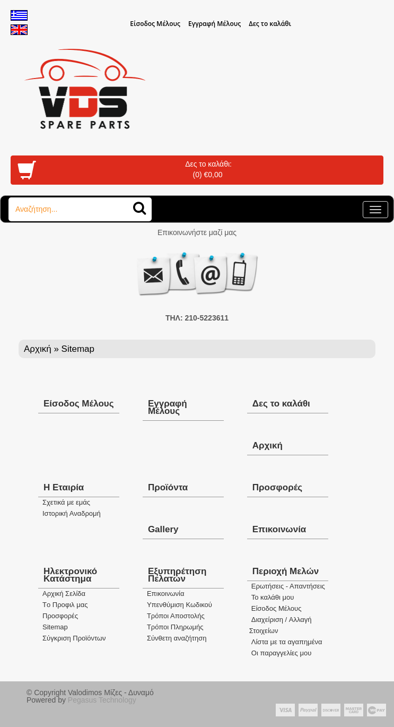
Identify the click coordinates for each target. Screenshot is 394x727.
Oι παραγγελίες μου (281, 653)
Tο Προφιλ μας (65, 605)
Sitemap (55, 627)
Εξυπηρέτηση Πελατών (177, 575)
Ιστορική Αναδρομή (71, 513)
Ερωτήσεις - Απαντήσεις (288, 586)
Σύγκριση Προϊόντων (74, 638)
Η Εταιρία (63, 487)
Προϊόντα (168, 487)
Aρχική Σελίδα (63, 594)
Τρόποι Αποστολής (176, 616)
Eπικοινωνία (166, 594)
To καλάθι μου (272, 597)
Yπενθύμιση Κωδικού (179, 605)
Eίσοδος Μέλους (155, 23)
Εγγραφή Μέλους (214, 23)
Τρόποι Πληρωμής (175, 627)
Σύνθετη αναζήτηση (177, 638)
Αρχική (37, 349)
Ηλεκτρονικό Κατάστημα (70, 575)
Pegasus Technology (103, 700)
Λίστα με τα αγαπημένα (286, 642)
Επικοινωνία (279, 529)
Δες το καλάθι (270, 23)
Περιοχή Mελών (285, 571)
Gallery (163, 529)
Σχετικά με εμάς (66, 502)
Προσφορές (277, 487)
